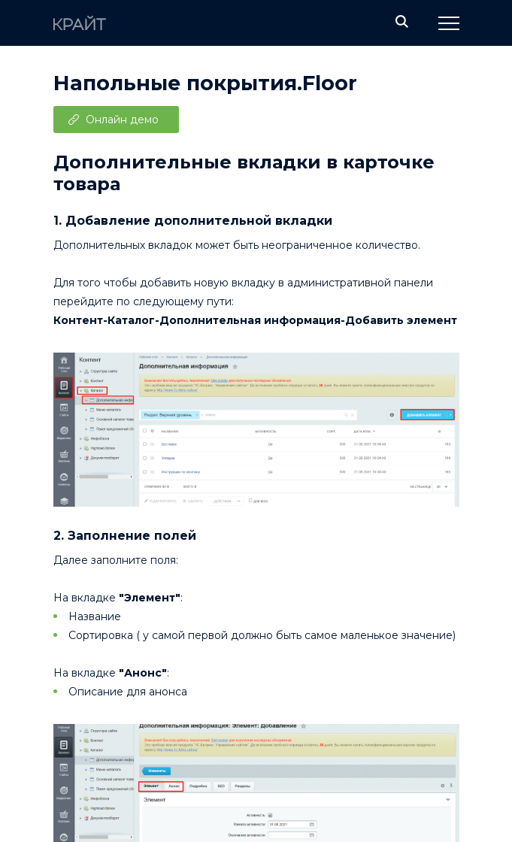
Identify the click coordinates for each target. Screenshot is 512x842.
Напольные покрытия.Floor (205, 83)
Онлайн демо (122, 119)
